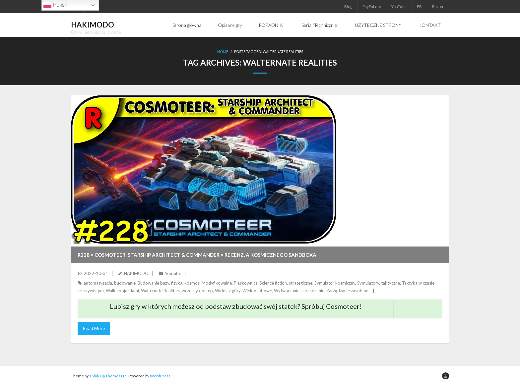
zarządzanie (312, 290)
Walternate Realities (160, 290)
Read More (94, 328)
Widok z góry (227, 290)
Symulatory (368, 283)
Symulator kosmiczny (334, 283)
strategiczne (300, 283)
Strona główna (186, 25)
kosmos (192, 283)
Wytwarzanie (286, 290)
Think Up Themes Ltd (108, 375)
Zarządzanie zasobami (347, 290)
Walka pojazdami (122, 290)
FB (419, 6)
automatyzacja (98, 283)
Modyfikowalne (217, 283)
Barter (438, 6)
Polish (55, 5)
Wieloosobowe (257, 290)
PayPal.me (371, 6)
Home (222, 51)
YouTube (399, 6)
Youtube (173, 273)
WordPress (160, 375)
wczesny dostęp (197, 290)
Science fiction (273, 283)
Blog (348, 6)
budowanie (125, 283)
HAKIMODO (136, 273)
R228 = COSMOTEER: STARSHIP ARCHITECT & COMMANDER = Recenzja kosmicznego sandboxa (197, 255)
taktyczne (390, 283)
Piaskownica (246, 283)
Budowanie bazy (153, 283)
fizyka (176, 283)
